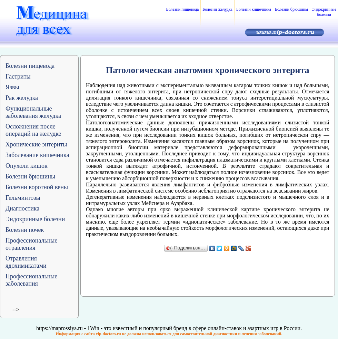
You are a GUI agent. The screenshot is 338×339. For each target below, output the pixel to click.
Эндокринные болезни (324, 12)
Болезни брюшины (291, 9)
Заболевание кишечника (37, 155)
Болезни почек (25, 229)
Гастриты (18, 76)
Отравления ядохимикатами (26, 262)
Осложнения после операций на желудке (33, 130)
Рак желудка (22, 97)
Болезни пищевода (182, 9)
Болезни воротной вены (37, 187)
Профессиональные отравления (31, 244)
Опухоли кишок (27, 165)
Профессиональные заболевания (31, 280)
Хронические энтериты (36, 144)
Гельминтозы (23, 197)
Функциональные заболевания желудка (33, 112)
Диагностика (22, 208)
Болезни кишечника (253, 9)
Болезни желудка (217, 9)
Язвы (12, 87)
